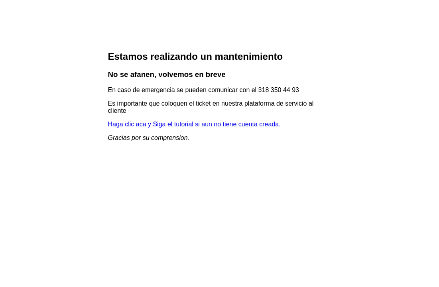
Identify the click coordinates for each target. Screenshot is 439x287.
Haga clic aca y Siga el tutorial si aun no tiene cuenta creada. (194, 124)
